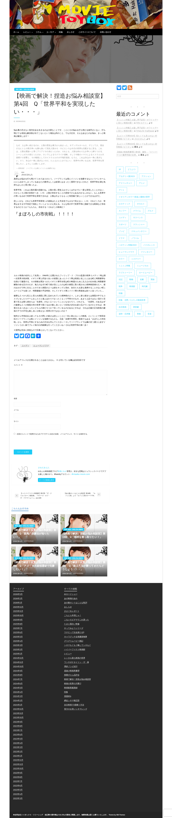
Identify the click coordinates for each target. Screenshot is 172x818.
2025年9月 (18, 619)
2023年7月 (17, 730)
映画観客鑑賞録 (71, 687)
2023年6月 (18, 734)
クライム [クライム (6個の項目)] (137, 210)
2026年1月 (17, 602)
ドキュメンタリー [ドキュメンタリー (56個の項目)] (139, 231)
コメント (18, 365)
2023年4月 (18, 743)
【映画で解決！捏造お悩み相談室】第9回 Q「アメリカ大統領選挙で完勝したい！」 (34, 566)
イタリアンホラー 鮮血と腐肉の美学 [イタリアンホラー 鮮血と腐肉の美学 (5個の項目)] (134, 197)
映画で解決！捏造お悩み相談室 (25, 89)
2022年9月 (17, 773)
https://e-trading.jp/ (145, 131)
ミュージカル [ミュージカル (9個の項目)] (142, 265)
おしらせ (70, 32)
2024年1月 (17, 705)
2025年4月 (18, 641)
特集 (61, 32)
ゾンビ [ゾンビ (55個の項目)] (121, 231)
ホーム (16, 32)
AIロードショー (71, 594)
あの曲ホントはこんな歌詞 (75, 602)
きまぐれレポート (71, 611)
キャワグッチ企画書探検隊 (75, 636)
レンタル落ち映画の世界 (74, 658)
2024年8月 (18, 675)
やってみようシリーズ (73, 628)
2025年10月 (18, 615)
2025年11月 (18, 611)
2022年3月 (18, 798)
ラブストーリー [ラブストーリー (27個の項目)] (125, 272)
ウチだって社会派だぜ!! (74, 632)
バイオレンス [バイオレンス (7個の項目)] (149, 245)
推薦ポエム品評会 (71, 675)
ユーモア (50, 32)
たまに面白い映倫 (71, 624)
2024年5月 (18, 687)
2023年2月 (18, 751)
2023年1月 (17, 756)
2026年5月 (18, 594)
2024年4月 (18, 692)
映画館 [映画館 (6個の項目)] (132, 286)
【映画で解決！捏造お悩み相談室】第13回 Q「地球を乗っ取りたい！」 (83, 535)
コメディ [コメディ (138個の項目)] (122, 217)
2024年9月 (18, 670)
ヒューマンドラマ (41, 345)
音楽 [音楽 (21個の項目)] (149, 314)
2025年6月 (18, 632)
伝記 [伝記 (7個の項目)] (121, 279)
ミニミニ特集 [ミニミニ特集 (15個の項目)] (124, 265)
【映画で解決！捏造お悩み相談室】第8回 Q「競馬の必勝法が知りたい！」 (34, 533)
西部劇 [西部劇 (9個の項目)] (136, 307)
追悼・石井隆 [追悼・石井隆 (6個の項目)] (124, 314)
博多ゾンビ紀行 (71, 666)
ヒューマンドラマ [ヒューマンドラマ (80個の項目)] (126, 252)
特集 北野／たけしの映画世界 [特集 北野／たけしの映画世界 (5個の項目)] (132, 300)
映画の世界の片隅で (72, 683)
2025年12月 (18, 607)
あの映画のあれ (71, 598)
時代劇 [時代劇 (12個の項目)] (145, 286)
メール (16, 410)
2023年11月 (18, 713)
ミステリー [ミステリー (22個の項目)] (136, 259)
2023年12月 (18, 709)
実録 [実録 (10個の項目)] (152, 279)
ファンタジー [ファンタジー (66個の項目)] (146, 252)
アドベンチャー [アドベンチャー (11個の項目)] (125, 183)
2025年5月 (18, 636)
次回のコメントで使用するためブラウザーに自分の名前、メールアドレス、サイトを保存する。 (53, 434)
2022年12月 (18, 760)
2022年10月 (18, 768)
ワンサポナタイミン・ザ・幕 (76, 662)
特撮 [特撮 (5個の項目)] (121, 293)
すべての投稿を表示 (46, 480)
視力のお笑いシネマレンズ (75, 709)
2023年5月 (18, 738)
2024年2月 (18, 700)
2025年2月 (18, 649)
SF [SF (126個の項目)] (120, 169)
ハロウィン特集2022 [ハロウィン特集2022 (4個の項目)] (128, 245)
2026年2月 (17, 598)
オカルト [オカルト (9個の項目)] (141, 204)
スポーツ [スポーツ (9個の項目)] (122, 224)
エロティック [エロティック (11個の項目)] (124, 204)
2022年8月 (17, 777)
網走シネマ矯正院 (71, 700)
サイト (16, 421)
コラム (38, 32)
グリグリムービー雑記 (73, 641)
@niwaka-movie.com (81, 474)
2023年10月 (18, 717)
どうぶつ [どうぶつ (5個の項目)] (131, 169)
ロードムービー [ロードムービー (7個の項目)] (145, 272)
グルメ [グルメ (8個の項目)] (150, 210)
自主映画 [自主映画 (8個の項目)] (122, 307)
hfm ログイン (142, 123)
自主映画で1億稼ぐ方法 (74, 705)
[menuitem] (16, 32)
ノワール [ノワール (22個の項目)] (135, 238)
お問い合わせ (105, 32)
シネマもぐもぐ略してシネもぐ (77, 645)
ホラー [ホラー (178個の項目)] (121, 259)
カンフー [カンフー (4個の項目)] (122, 210)
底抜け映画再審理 (71, 670)
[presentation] (30, 442)
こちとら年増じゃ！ (72, 615)
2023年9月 (18, 721)
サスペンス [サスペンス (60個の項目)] (138, 217)
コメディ (25, 345)
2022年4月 (18, 794)
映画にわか (62, 471)
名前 (15, 398)
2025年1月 (17, 653)
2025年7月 (17, 628)
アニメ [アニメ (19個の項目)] (142, 183)
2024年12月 (18, 658)
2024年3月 (18, 696)
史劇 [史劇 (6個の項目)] (142, 279)
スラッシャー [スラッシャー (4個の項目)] (139, 224)
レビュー (27, 32)
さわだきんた (18, 541)
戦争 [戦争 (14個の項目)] (121, 286)
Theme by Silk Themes (117, 815)
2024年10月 (18, 666)
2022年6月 (17, 785)
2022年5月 (18, 789)
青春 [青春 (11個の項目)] (139, 314)
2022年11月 (18, 764)
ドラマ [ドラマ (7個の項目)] (121, 238)
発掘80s (67, 696)
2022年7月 (17, 781)
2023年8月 (18, 726)
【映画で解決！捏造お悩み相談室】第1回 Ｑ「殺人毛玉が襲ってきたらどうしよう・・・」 (83, 566)
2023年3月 (18, 747)
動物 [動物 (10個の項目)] (131, 279)
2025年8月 (18, 624)
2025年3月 (18, 645)
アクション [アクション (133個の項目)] (146, 176)
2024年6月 (18, 683)
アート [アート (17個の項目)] (121, 190)
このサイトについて (87, 32)
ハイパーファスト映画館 (74, 649)
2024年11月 (18, 662)
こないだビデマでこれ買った (76, 619)
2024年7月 (17, 679)
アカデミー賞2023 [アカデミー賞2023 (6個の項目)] (127, 176)
